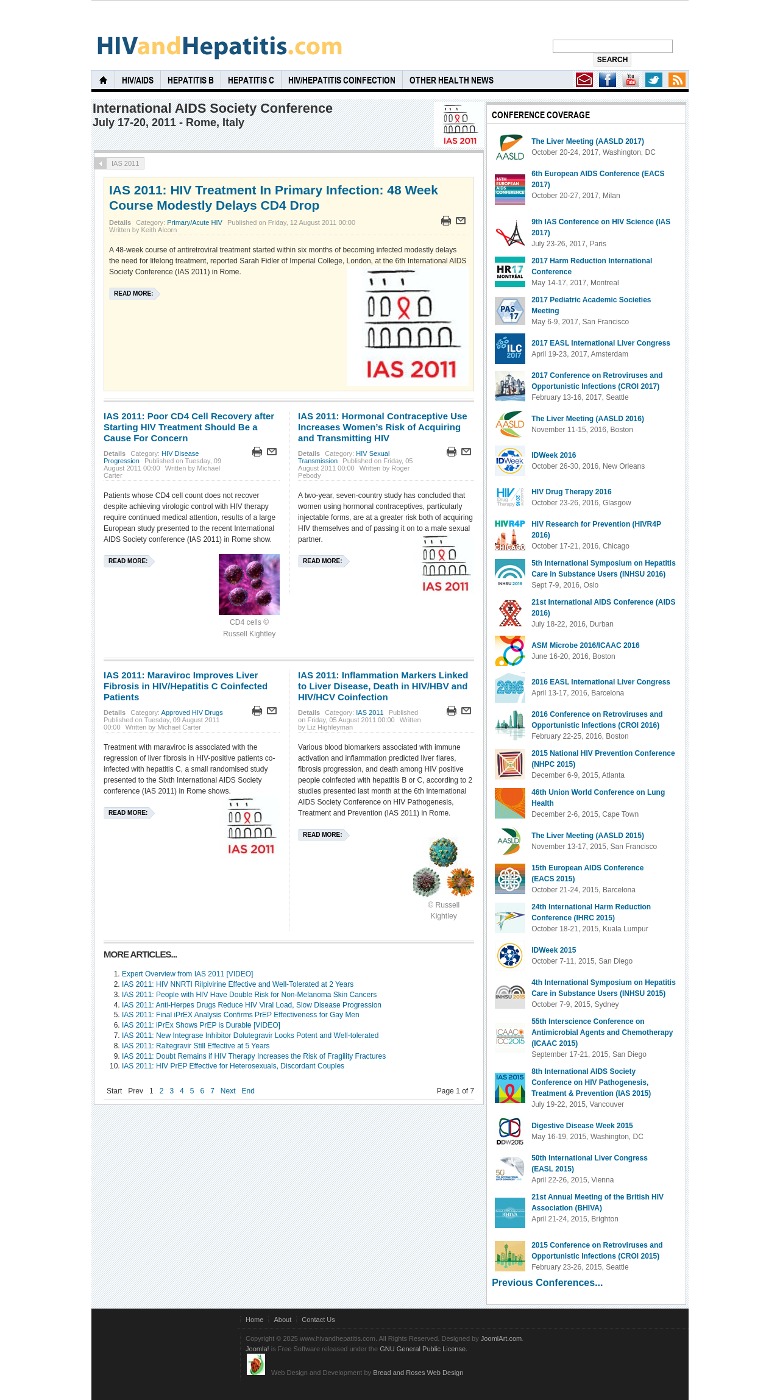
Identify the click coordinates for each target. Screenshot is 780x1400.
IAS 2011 (369, 712)
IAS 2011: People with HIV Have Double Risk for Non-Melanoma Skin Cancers (249, 994)
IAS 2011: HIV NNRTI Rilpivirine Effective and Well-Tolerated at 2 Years (237, 984)
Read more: (133, 293)
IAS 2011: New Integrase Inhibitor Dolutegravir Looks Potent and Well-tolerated (250, 1035)
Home (254, 1319)
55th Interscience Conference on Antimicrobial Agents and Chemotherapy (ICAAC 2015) (602, 1032)
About (282, 1319)
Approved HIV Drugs (192, 712)
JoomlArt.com (501, 1338)
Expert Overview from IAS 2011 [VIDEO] (187, 974)
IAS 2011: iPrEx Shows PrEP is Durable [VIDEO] (201, 1025)
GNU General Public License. (423, 1348)
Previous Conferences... (547, 1282)
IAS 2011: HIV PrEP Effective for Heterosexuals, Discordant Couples (233, 1066)
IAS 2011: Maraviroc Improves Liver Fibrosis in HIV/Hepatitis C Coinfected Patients (186, 686)
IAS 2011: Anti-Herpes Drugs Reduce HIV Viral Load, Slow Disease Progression (251, 1005)
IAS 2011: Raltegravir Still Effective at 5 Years (196, 1046)
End (248, 1091)
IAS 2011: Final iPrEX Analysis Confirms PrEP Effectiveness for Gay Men (241, 1015)
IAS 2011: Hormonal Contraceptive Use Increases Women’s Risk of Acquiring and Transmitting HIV (382, 427)
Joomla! (257, 1348)
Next (228, 1091)
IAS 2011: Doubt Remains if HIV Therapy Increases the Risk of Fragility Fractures (254, 1056)
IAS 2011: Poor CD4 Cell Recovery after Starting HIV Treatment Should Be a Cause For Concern (189, 427)
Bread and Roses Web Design (418, 1372)
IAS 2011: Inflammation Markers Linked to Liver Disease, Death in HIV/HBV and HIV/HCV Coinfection (383, 686)
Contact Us (318, 1319)
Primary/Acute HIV (194, 222)
